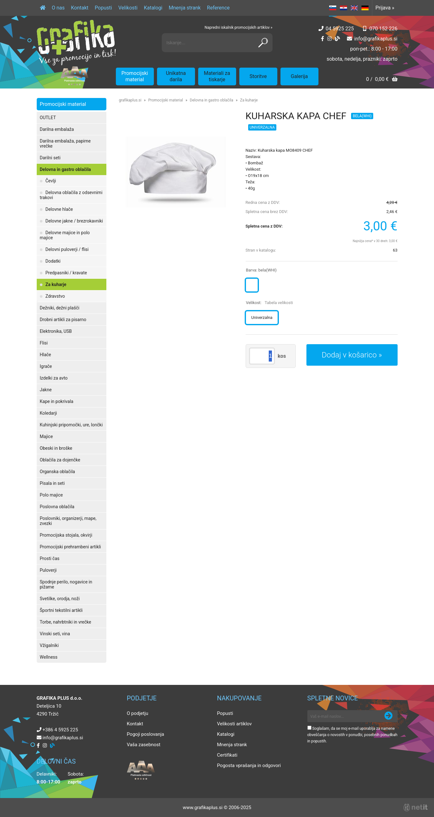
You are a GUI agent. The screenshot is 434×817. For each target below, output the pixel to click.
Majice (46, 436)
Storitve (258, 76)
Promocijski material (135, 76)
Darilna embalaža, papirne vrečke (65, 143)
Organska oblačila (57, 471)
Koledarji (48, 413)
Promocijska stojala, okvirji (66, 535)
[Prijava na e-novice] (388, 716)
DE (365, 8)
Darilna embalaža (57, 129)
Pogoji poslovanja (145, 734)
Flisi (44, 342)
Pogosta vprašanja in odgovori (249, 765)
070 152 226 (383, 29)
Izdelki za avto (54, 378)
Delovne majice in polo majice (65, 235)
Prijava (384, 8)
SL (333, 8)
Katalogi (153, 8)
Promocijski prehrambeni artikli (70, 546)
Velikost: (269, 302)
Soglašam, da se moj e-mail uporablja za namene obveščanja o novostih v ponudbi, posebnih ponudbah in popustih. (352, 734)
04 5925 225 (340, 29)
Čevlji (51, 180)
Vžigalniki (49, 645)
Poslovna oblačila (57, 506)
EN (354, 8)
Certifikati (227, 755)
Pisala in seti (52, 483)
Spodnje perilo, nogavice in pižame (66, 584)
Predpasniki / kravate (66, 272)
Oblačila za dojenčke (60, 459)
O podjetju (137, 713)
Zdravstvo (55, 296)
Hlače (45, 354)
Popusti (103, 8)
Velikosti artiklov (234, 724)
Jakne (46, 389)
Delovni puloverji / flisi (67, 249)
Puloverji (48, 570)
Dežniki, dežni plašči (59, 307)
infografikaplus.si (376, 39)
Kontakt (79, 8)
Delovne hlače (59, 209)
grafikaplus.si (130, 100)
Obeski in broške (56, 448)
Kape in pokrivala (56, 401)
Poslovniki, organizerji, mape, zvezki (68, 521)
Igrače (46, 366)
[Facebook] (322, 39)
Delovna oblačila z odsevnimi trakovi (71, 195)
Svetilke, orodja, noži (60, 598)
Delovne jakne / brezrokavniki (74, 220)
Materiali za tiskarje (217, 76)
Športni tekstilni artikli (61, 610)
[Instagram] (329, 39)
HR (343, 8)
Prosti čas (50, 558)
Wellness (49, 657)
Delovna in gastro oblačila (65, 169)
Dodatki (53, 261)
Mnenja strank (185, 8)
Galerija (299, 76)
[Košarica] (381, 79)
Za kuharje (56, 284)
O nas (58, 8)
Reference (218, 8)
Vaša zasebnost (143, 744)
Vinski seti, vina (55, 633)
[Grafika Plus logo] (76, 43)
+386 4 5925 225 (60, 730)
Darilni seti (50, 157)
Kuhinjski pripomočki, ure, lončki (71, 424)
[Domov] (43, 8)
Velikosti (128, 8)
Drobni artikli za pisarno (63, 319)
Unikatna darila (176, 76)
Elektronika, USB (56, 331)
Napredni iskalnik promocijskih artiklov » (238, 27)
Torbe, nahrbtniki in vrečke (65, 622)
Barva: (261, 270)
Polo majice (51, 494)
